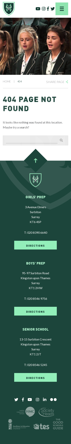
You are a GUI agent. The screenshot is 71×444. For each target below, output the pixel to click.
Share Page (55, 81)
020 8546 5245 (37, 365)
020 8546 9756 (37, 298)
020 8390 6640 (37, 232)
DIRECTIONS (35, 245)
